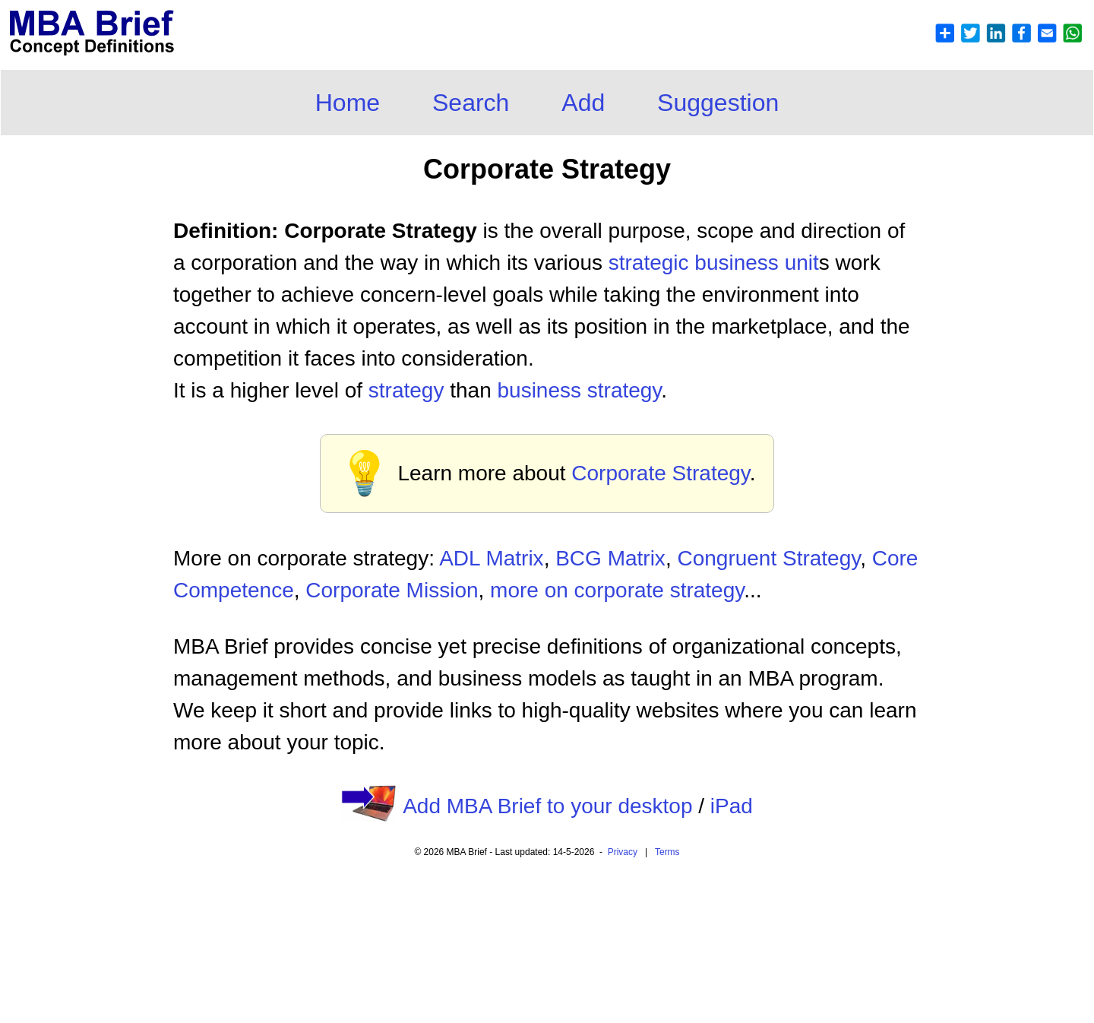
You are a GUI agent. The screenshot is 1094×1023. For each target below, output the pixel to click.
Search (470, 102)
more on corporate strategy (617, 590)
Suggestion (718, 102)
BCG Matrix (610, 558)
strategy (406, 390)
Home (347, 102)
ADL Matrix (491, 558)
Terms (667, 852)
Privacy (622, 852)
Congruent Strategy (768, 558)
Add (583, 102)
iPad (731, 806)
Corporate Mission (391, 590)
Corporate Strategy (660, 473)
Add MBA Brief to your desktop (547, 806)
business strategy (579, 390)
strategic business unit (714, 262)
